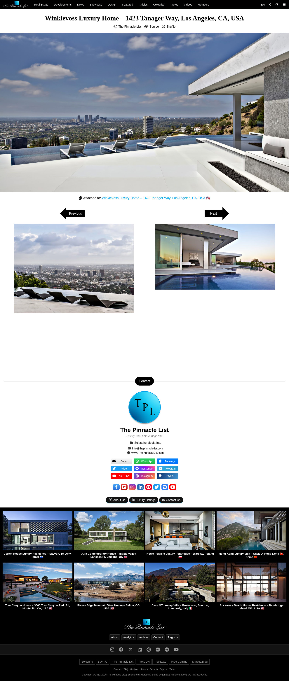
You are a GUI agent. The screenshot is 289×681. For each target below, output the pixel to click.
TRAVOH (143, 661)
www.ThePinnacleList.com (147, 452)
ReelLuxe (160, 661)
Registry (173, 637)
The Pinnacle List (130, 26)
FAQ (125, 669)
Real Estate (41, 4)
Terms (172, 669)
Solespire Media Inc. (147, 442)
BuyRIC (102, 661)
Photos (174, 4)
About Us (117, 500)
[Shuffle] (270, 4)
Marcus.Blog (200, 661)
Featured (127, 4)
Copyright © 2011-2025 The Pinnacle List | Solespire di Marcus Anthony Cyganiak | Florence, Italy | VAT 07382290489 (144, 674)
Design (112, 4)
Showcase (96, 4)
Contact (158, 637)
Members (203, 4)
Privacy (144, 669)
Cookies (117, 669)
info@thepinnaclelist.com (147, 448)
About (114, 637)
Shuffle (171, 26)
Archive (143, 637)
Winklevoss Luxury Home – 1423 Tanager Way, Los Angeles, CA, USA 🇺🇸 (156, 198)
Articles (143, 4)
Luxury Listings (144, 500)
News (80, 4)
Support (164, 669)
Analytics (128, 637)
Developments (63, 4)
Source (154, 26)
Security (154, 669)
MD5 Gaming (179, 661)
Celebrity (158, 4)
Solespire (87, 661)
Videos (188, 4)
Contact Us (171, 500)
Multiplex (134, 669)
